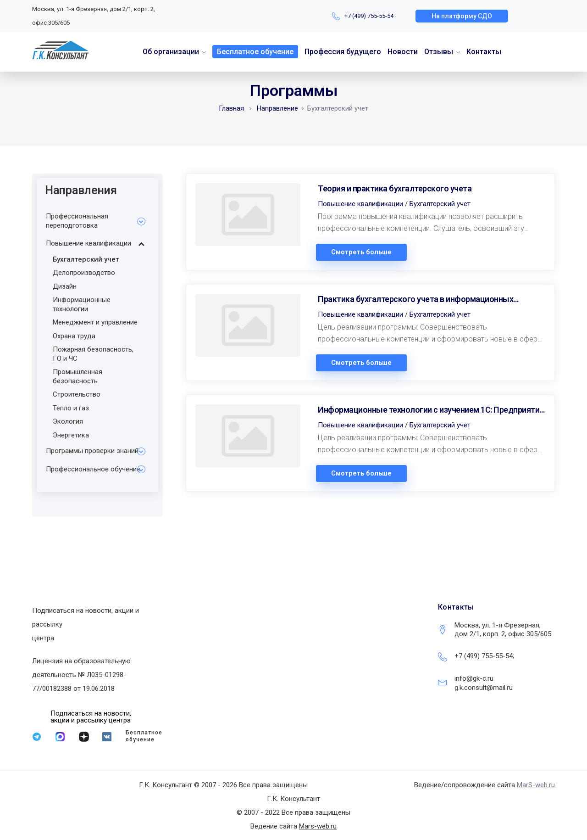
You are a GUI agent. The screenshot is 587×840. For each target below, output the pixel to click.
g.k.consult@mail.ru (483, 687)
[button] (461, 16)
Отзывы (438, 51)
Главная (231, 108)
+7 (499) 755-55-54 (368, 15)
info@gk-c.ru (473, 678)
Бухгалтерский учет (440, 204)
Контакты (483, 51)
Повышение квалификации (360, 204)
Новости (403, 51)
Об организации (171, 51)
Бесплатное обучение (255, 51)
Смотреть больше (361, 252)
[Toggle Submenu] (141, 221)
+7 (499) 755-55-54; (484, 656)
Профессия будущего (343, 51)
